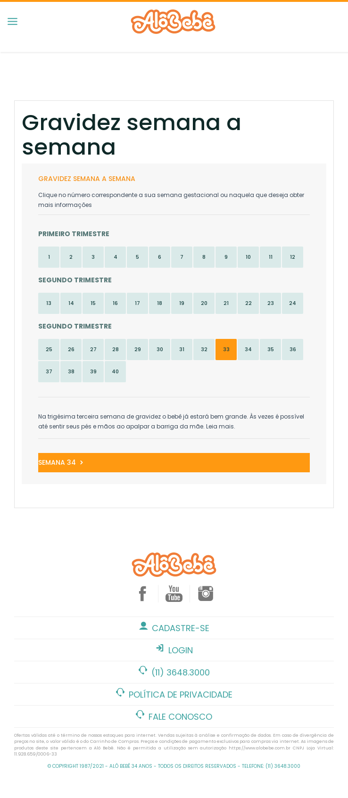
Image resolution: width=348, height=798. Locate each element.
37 (49, 371)
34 (248, 349)
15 (93, 303)
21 (226, 303)
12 (292, 257)
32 (204, 349)
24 (292, 303)
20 (204, 303)
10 (248, 257)
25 (49, 349)
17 (137, 303)
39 (93, 371)
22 (248, 303)
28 (115, 349)
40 (115, 371)
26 (71, 349)
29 (137, 349)
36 (293, 349)
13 (48, 303)
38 (71, 371)
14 (71, 303)
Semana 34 (61, 462)
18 (159, 303)
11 (271, 257)
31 (181, 349)
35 (270, 349)
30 (160, 349)
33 (226, 349)
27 (93, 349)
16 (115, 303)
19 (181, 303)
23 (270, 303)
